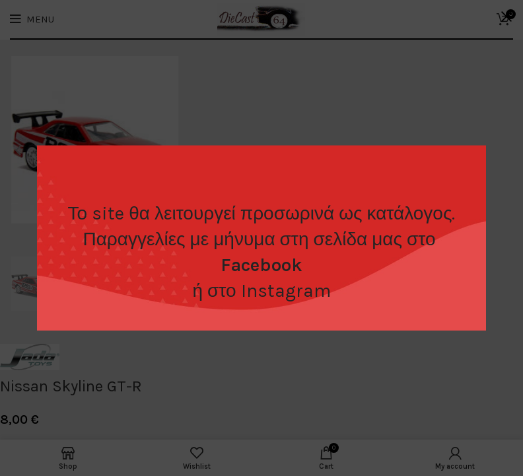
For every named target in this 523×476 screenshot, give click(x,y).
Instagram (286, 290)
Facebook (261, 265)
